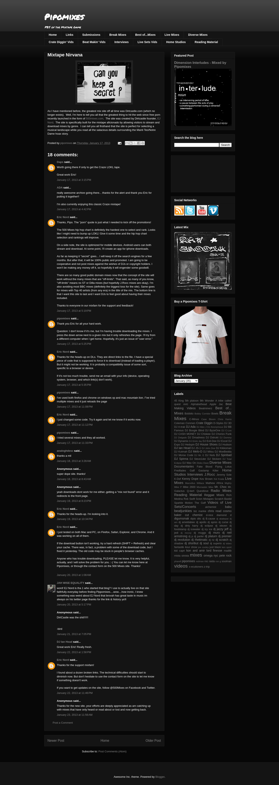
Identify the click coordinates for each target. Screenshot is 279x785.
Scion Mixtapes (205, 498)
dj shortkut (191, 543)
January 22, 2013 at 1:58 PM (74, 652)
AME (185, 404)
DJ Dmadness (196, 437)
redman (200, 561)
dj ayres (212, 522)
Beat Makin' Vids (93, 42)
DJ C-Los (226, 430)
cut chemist (194, 515)
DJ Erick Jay (195, 441)
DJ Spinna (181, 458)
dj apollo (201, 522)
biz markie (200, 511)
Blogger (160, 776)
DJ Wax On (189, 462)
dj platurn (211, 536)
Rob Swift (189, 498)
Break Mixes (117, 34)
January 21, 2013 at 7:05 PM (74, 634)
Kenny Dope (190, 478)
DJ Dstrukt (212, 437)
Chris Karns (224, 419)
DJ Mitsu (208, 451)
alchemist (210, 507)
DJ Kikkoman (224, 448)
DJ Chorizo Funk (222, 434)
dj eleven (221, 525)
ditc (199, 518)
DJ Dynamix (181, 441)
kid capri (179, 550)
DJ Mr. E (199, 455)
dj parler (199, 536)
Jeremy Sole (223, 474)
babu (228, 506)
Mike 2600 (189, 487)
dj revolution (182, 539)
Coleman (179, 423)
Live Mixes (172, 34)
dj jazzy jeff (220, 529)
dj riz (211, 539)
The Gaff (200, 502)
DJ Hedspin (188, 444)
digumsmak (181, 518)
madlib (227, 550)
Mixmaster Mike (205, 487)
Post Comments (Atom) (112, 751)
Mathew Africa (214, 483)
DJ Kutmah (180, 451)
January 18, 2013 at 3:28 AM (74, 461)
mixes (196, 555)
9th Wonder (207, 400)
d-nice (209, 515)
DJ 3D (228, 423)
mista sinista (181, 555)
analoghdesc (65, 450)
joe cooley (203, 547)
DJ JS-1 (196, 448)
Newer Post (56, 740)
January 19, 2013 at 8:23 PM (74, 500)
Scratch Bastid (223, 498)
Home (53, 34)
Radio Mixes (221, 491)
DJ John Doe (208, 448)
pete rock (225, 555)
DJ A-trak (179, 426)
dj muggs (200, 532)
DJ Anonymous (215, 427)
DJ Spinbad (223, 455)
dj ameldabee (187, 522)
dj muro (214, 532)
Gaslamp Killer (208, 470)
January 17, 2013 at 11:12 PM (75, 424)
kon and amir (195, 550)
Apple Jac (216, 404)
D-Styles (218, 423)
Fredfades (180, 470)
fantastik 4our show (185, 547)
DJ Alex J (201, 427)
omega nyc (211, 555)
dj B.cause (208, 518)
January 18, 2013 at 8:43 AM (74, 479)
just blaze (215, 547)
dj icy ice (207, 529)
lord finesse (214, 550)
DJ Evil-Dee (210, 441)
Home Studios (176, 42)
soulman (227, 561)
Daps (60, 162)
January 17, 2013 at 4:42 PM (74, 209)
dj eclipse (206, 525)
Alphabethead (199, 404)
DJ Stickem (214, 459)
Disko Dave (203, 463)
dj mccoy (186, 533)
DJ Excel (222, 441)
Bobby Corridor (202, 413)
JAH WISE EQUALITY (70, 582)
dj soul (204, 543)
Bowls (214, 413)
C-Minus (194, 419)
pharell (177, 561)
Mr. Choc (221, 487)
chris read (214, 511)
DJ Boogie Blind (194, 430)
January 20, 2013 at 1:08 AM (74, 575)
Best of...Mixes (145, 34)
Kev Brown (206, 478)
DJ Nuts (210, 455)
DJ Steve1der (198, 459)
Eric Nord (63, 217)
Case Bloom (208, 419)
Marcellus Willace (194, 483)
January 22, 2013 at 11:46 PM (75, 692)
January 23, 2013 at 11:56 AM (75, 714)
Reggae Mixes (214, 495)
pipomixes (63, 318)
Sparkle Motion (183, 502)
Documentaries (184, 466)
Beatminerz (205, 408)
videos (181, 566)
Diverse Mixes (198, 34)
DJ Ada (190, 426)
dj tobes (227, 543)
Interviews (121, 42)
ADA (60, 187)
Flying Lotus (223, 466)
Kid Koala (219, 479)
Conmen (190, 423)
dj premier (225, 536)
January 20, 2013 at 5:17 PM (74, 604)
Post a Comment (63, 722)
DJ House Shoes (206, 444)
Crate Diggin (204, 423)
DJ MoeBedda (223, 451)
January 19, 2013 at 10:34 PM (75, 519)
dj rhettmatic (199, 539)
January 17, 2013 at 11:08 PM (75, 406)
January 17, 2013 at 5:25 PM (74, 343)
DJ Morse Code (183, 455)
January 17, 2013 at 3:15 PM (74, 179)
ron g (218, 561)
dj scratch (222, 539)
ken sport (226, 547)
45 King (179, 400)
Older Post (153, 740)
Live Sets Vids (147, 42)
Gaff (192, 470)
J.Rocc (209, 474)
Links (69, 34)
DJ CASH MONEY (185, 434)
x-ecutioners (196, 566)
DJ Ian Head (64, 641)
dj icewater (194, 529)
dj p (190, 536)
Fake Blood (204, 466)
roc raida (209, 561)
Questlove (202, 491)
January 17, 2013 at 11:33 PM (75, 442)
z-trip (207, 566)
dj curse (223, 522)
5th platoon (192, 400)
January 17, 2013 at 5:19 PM (74, 310)
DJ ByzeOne (212, 430)
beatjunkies (183, 511)
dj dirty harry (189, 525)
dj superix (216, 543)
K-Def (177, 478)
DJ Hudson (225, 444)
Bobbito (188, 413)
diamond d (224, 515)
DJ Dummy (225, 437)
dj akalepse (222, 518)
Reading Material (206, 42)
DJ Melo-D (195, 451)
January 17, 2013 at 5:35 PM (74, 384)
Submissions (91, 34)
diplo (193, 518)
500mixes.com (94, 118)
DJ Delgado (180, 437)
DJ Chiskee (204, 434)
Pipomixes (64, 17)
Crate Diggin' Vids (61, 42)
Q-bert (190, 491)
